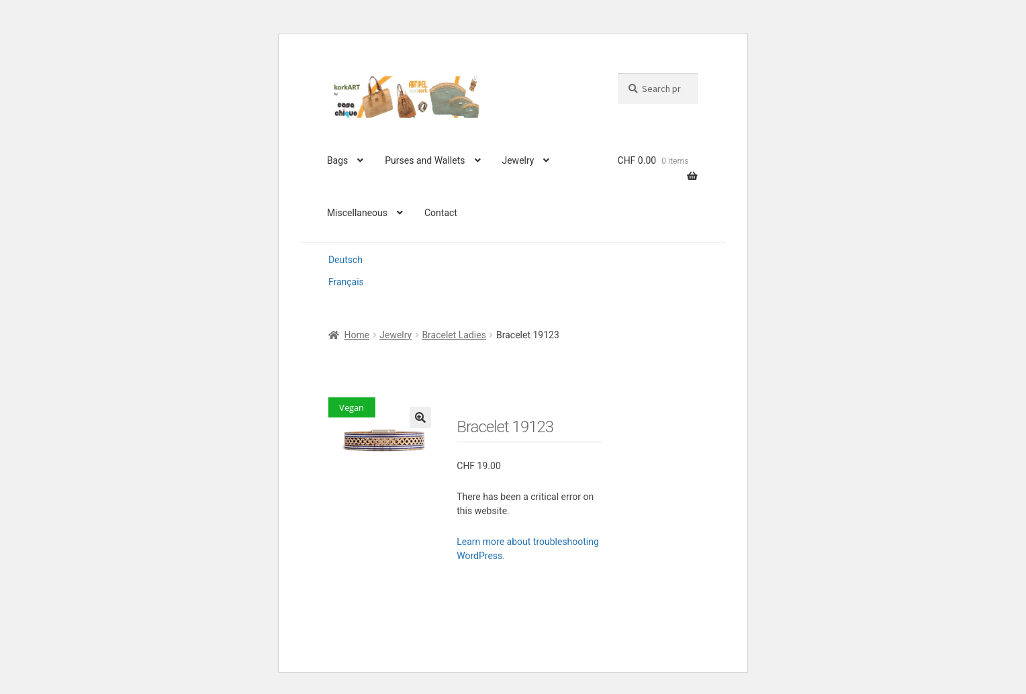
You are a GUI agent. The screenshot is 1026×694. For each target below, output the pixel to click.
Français (346, 282)
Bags (337, 160)
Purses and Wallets (425, 160)
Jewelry (518, 160)
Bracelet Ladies (454, 335)
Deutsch (345, 259)
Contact (440, 212)
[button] (420, 417)
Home (356, 335)
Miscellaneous (357, 212)
